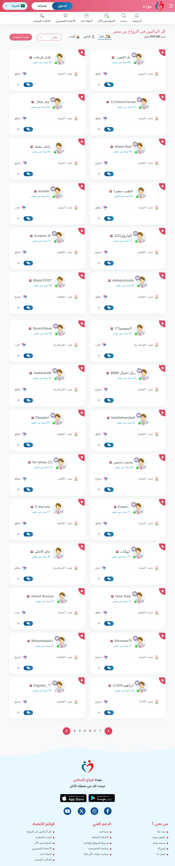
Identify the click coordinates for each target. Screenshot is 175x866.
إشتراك (41, 6)
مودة (153, 6)
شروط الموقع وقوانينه (96, 842)
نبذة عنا (161, 831)
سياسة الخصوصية (98, 848)
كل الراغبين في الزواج (39, 831)
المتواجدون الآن (106, 17)
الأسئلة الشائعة (100, 837)
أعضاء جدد (86, 17)
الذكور (89, 36)
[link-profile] (127, 59)
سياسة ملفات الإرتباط (96, 854)
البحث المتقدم (21, 37)
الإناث (74, 36)
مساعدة (104, 831)
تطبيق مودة (158, 837)
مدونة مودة (159, 842)
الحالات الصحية (41, 17)
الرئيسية (137, 17)
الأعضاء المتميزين (65, 17)
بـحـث (123, 17)
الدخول (62, 6)
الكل (105, 37)
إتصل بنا (161, 854)
